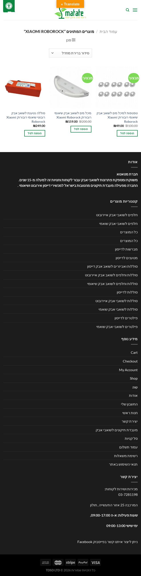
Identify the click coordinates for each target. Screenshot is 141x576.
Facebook (84, 541)
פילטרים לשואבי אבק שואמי (117, 326)
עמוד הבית (108, 31)
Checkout (130, 361)
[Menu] (135, 9)
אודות (133, 395)
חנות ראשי (130, 413)
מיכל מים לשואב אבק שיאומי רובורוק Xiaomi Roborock (72, 115)
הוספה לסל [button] (127, 133)
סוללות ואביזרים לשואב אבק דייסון (112, 266)
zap (135, 387)
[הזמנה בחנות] (70, 53)
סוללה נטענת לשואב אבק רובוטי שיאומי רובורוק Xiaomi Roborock (25, 117)
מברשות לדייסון (126, 249)
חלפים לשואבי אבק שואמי (118, 223)
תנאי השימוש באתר (123, 464)
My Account (128, 370)
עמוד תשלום (128, 447)
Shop (134, 378)
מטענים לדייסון (127, 258)
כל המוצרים (129, 232)
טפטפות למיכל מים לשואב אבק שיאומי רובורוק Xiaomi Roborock (117, 117)
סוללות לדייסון (127, 292)
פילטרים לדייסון (126, 318)
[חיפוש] (127, 10)
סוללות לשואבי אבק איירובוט (116, 301)
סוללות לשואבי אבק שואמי (118, 309)
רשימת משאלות (126, 456)
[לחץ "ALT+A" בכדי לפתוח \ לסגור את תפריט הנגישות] (9, 6)
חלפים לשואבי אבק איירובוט (117, 215)
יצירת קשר (130, 421)
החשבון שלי (129, 404)
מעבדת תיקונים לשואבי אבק (117, 430)
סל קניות (131, 438)
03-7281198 (128, 494)
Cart (134, 352)
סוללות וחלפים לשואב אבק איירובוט (111, 275)
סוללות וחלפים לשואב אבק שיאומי (112, 283)
